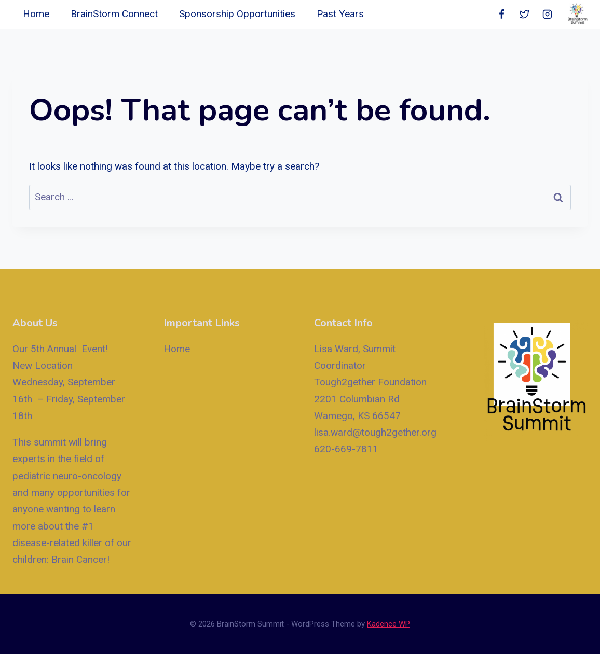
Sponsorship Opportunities (237, 14)
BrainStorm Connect (114, 14)
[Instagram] (547, 14)
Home (36, 14)
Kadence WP (388, 624)
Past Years (340, 14)
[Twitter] (524, 14)
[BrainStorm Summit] (577, 14)
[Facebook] (502, 14)
